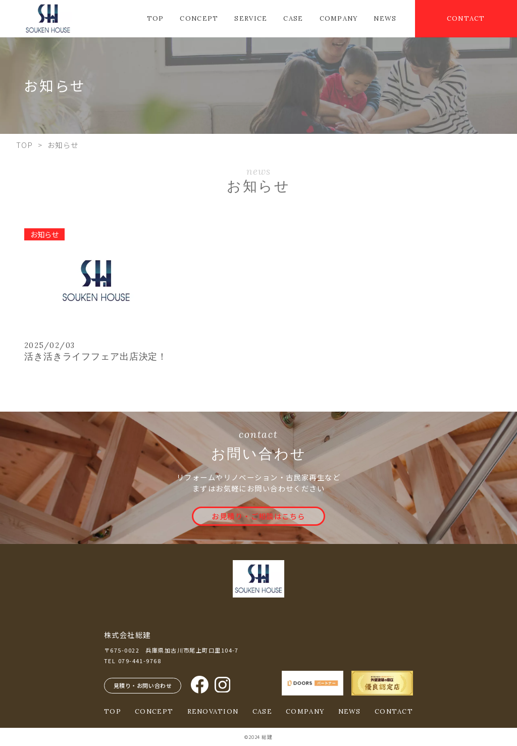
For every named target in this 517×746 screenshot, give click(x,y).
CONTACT (466, 18)
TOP (155, 19)
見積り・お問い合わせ (143, 685)
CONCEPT (199, 19)
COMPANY (339, 19)
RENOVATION (213, 712)
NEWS (385, 19)
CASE (293, 19)
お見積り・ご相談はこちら (258, 516)
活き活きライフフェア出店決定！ (95, 357)
